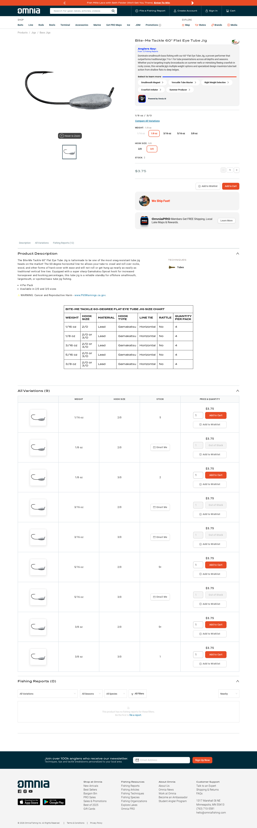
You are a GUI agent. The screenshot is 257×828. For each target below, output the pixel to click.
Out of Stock (216, 445)
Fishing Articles (130, 789)
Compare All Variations (147, 121)
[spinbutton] (198, 415)
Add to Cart (231, 186)
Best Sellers (90, 789)
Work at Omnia (167, 793)
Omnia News (166, 789)
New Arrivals (91, 785)
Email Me (160, 447)
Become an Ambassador (173, 797)
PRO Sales (90, 797)
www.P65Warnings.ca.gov (89, 295)
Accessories (81, 25)
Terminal (65, 25)
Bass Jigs (45, 32)
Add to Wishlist (208, 186)
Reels (52, 25)
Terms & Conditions (75, 823)
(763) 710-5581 (205, 808)
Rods (41, 25)
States (200, 25)
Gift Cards (89, 808)
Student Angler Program (173, 801)
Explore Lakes (129, 805)
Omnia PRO (128, 808)
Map (186, 25)
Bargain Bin (90, 793)
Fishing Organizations (134, 801)
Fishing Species (130, 797)
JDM (138, 25)
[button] (128, 253)
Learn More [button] (226, 220)
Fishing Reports (130, 785)
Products (23, 32)
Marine (97, 25)
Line (30, 25)
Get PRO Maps (114, 25)
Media (232, 25)
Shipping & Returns (207, 789)
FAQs (199, 793)
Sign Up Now (203, 760)
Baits (20, 25)
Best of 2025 (91, 805)
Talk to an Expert (206, 785)
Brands (216, 25)
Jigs (33, 32)
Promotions (153, 25)
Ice (128, 25)
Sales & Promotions (95, 801)
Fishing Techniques (132, 793)
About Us (164, 785)
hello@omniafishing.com (211, 812)
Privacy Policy (96, 823)
